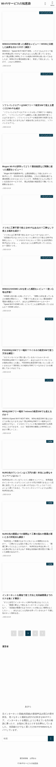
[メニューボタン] (52, 3)
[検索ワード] (28, 738)
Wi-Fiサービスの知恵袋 (16, 3)
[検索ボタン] (45, 3)
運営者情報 (24, 758)
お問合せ (33, 758)
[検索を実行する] (51, 738)
